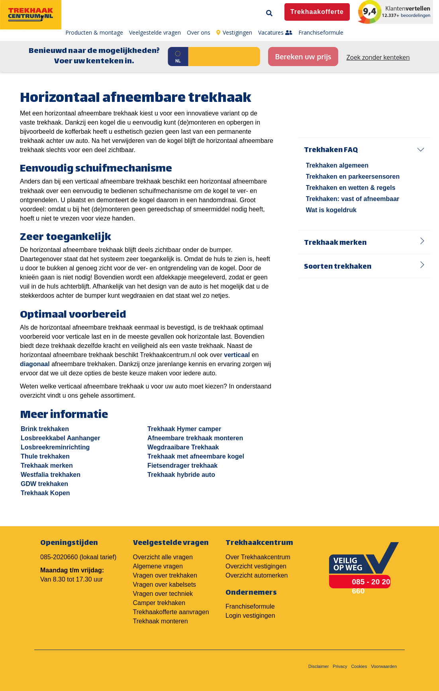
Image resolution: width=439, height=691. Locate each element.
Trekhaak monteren (160, 621)
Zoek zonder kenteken (378, 57)
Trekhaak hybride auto (181, 474)
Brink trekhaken (45, 429)
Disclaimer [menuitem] (318, 666)
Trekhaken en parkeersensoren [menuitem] (353, 176)
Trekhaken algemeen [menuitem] (337, 165)
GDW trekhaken (44, 483)
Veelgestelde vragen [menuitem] (155, 32)
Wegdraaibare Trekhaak (183, 447)
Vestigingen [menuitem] (234, 32)
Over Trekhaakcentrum (257, 557)
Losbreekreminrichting (55, 447)
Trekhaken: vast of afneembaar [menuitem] (353, 198)
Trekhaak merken (47, 465)
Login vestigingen (250, 615)
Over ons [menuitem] (198, 32)
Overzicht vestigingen (255, 566)
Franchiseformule (250, 606)
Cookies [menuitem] (359, 666)
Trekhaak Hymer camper (184, 429)
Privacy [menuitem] (340, 666)
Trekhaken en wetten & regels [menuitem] (351, 187)
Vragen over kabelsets (164, 584)
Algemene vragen (158, 566)
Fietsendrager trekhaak (182, 465)
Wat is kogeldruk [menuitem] (331, 210)
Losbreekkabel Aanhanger (60, 438)
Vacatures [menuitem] (275, 32)
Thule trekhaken (45, 456)
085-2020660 (59, 557)
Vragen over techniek (163, 593)
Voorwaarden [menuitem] (384, 666)
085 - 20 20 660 (371, 586)
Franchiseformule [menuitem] (320, 32)
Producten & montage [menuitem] (94, 32)
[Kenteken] (224, 56)
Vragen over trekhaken (165, 575)
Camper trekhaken (159, 602)
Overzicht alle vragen (163, 557)
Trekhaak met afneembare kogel (195, 456)
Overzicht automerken (256, 575)
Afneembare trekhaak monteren (195, 438)
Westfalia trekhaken (50, 474)
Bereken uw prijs (303, 56)
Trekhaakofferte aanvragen (171, 612)
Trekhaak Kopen (45, 493)
